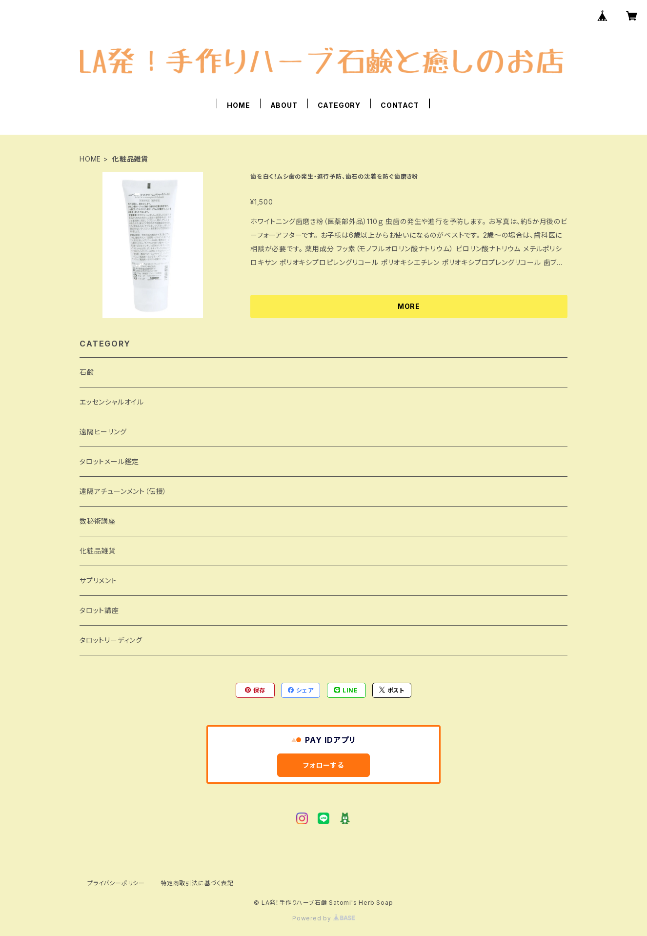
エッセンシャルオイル (112, 402)
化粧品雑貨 (98, 551)
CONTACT (400, 105)
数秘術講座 (98, 521)
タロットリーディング (111, 640)
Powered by (323, 918)
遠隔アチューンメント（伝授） (123, 491)
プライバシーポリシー (116, 883)
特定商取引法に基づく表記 (197, 883)
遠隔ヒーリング (103, 431)
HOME (238, 105)
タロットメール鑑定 (109, 461)
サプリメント (98, 580)
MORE (409, 306)
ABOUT (284, 105)
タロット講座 (99, 610)
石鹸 (87, 372)
